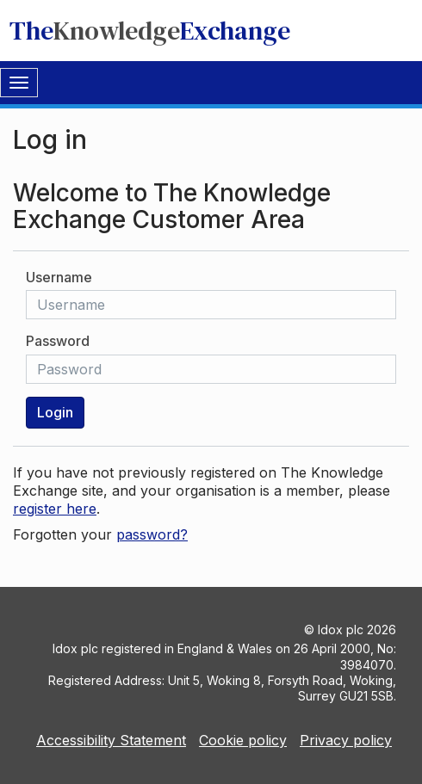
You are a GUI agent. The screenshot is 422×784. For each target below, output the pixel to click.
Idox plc (340, 629)
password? (152, 534)
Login (55, 412)
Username (59, 277)
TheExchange (149, 30)
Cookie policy (243, 740)
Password (58, 340)
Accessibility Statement (111, 740)
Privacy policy (346, 740)
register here (54, 508)
